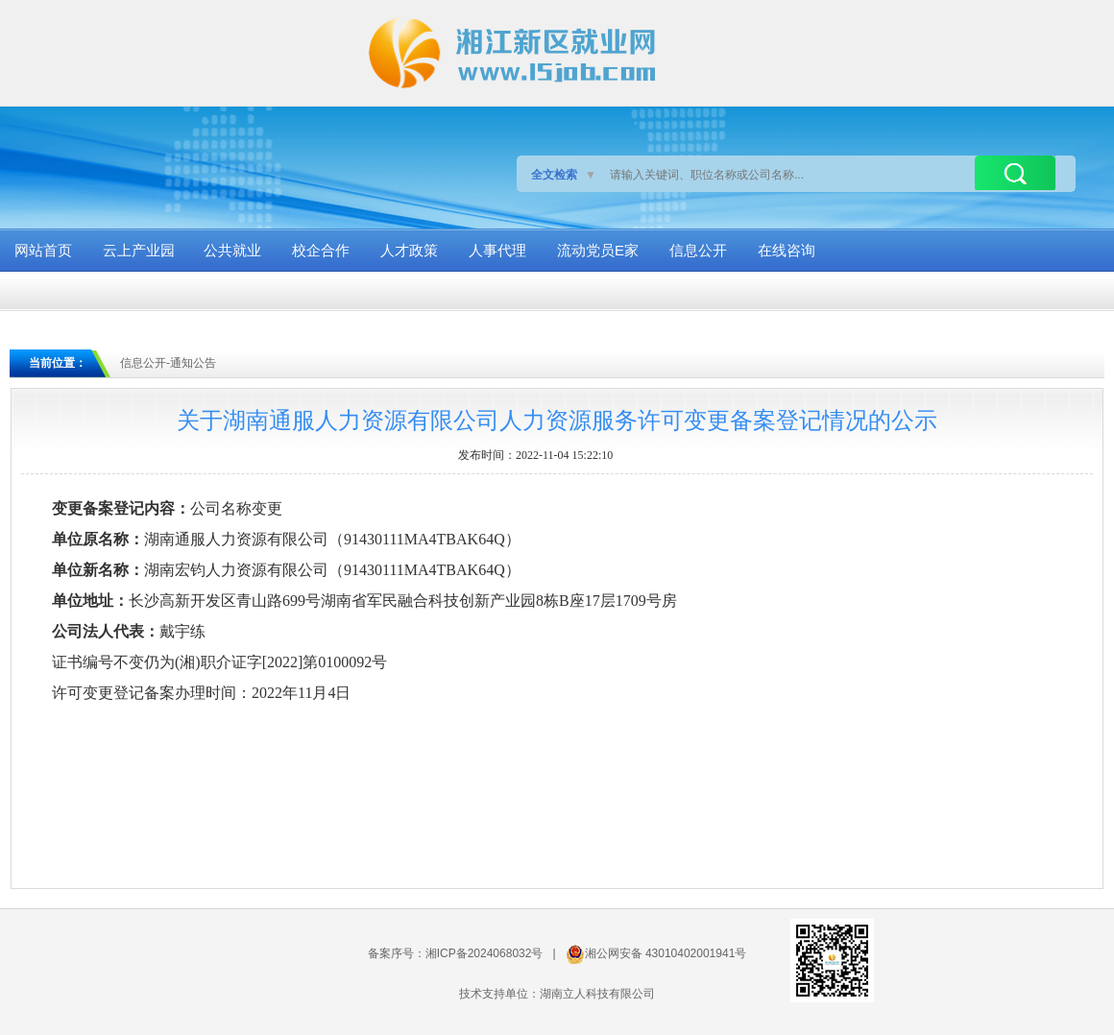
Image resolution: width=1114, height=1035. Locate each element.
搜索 (1015, 173)
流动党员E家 (598, 250)
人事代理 (497, 250)
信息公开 (698, 250)
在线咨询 (786, 250)
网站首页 (43, 250)
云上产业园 (139, 250)
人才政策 (409, 250)
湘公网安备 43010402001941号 (666, 953)
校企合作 (321, 250)
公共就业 (232, 250)
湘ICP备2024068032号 (484, 953)
